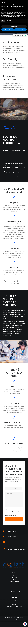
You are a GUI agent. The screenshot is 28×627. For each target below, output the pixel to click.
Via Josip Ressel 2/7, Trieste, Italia (16, 549)
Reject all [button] (7, 29)
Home (14, 575)
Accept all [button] (20, 29)
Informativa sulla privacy (11, 515)
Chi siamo (14, 577)
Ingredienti (14, 579)
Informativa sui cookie (14, 593)
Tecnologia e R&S (14, 581)
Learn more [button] (14, 26)
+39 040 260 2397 (12, 536)
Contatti (14, 583)
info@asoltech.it (11, 542)
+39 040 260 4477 (12, 531)
